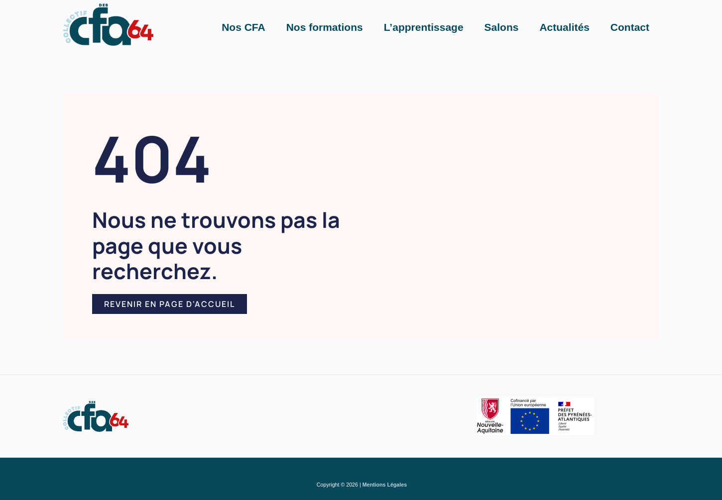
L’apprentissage (424, 27)
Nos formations (324, 27)
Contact (629, 27)
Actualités (564, 27)
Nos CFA (243, 27)
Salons (501, 27)
